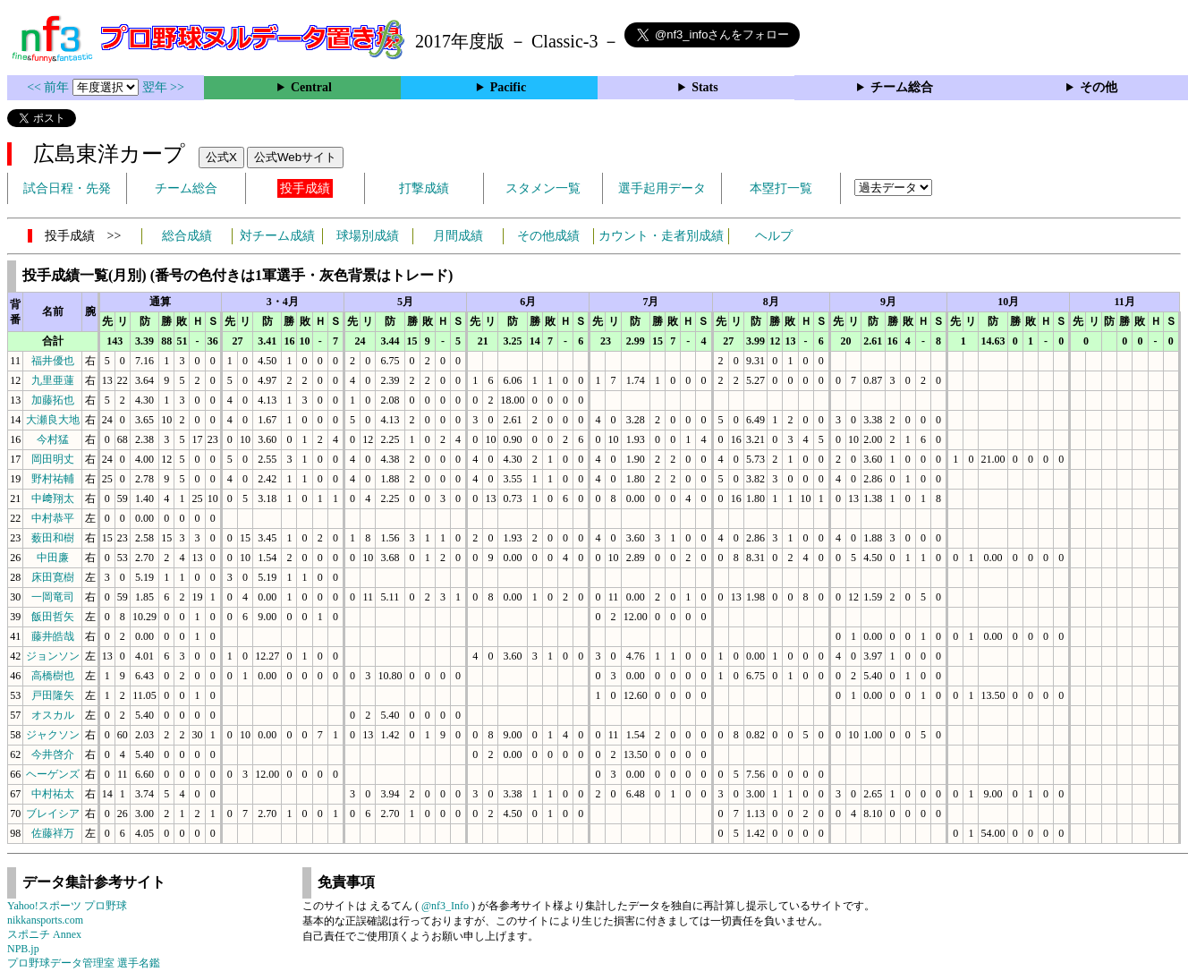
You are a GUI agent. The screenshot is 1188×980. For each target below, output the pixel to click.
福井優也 (52, 360)
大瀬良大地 (53, 419)
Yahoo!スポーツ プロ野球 (67, 905)
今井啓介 (52, 754)
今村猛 (53, 439)
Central (311, 87)
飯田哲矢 (52, 616)
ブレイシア (53, 813)
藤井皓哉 (52, 636)
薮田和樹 (52, 538)
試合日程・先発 (67, 188)
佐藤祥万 (52, 833)
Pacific (508, 87)
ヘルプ (774, 236)
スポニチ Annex (44, 934)
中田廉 (53, 557)
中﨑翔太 (52, 498)
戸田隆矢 (52, 695)
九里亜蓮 (52, 380)
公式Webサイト (295, 157)
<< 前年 (49, 87)
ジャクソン (53, 735)
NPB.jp (23, 948)
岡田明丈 (52, 459)
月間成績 (458, 236)
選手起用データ (662, 188)
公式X (221, 157)
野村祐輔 (52, 479)
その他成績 (548, 236)
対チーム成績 (277, 236)
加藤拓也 (52, 400)
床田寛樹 (52, 577)
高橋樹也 (52, 675)
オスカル (52, 715)
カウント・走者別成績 (661, 236)
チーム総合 (901, 87)
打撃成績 (424, 188)
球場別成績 (367, 236)
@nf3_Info (445, 905)
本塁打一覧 (781, 188)
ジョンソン (53, 656)
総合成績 (187, 236)
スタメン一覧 (543, 188)
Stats (705, 87)
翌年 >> (163, 87)
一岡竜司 (52, 597)
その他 (1098, 87)
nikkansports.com (45, 920)
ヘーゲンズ (53, 774)
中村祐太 (52, 794)
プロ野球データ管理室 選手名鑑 (83, 963)
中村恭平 (52, 518)
